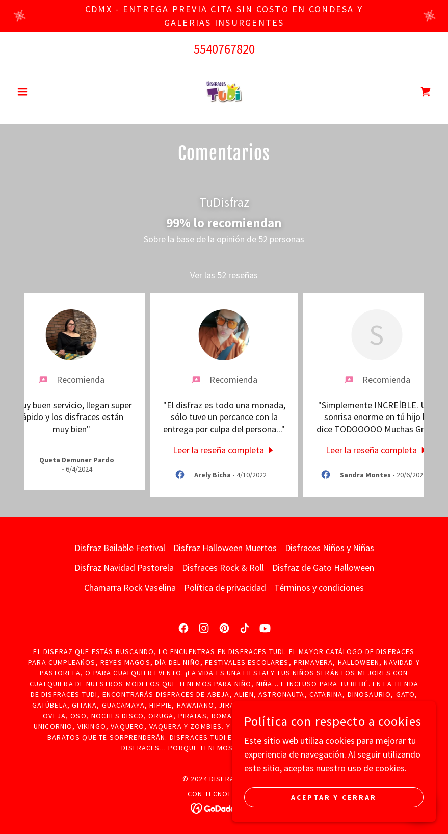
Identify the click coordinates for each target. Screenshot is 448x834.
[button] (44, 92)
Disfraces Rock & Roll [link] (223, 568)
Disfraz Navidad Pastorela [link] (124, 568)
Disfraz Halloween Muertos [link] (225, 548)
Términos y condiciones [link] (319, 587)
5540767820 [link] (224, 49)
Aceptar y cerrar (334, 797)
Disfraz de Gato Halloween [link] (323, 568)
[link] (224, 91)
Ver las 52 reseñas (224, 275)
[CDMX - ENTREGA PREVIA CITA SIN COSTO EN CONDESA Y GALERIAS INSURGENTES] (224, 16)
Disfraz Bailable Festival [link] (119, 548)
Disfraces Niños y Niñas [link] (329, 548)
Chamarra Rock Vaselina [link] (130, 587)
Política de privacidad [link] (225, 587)
